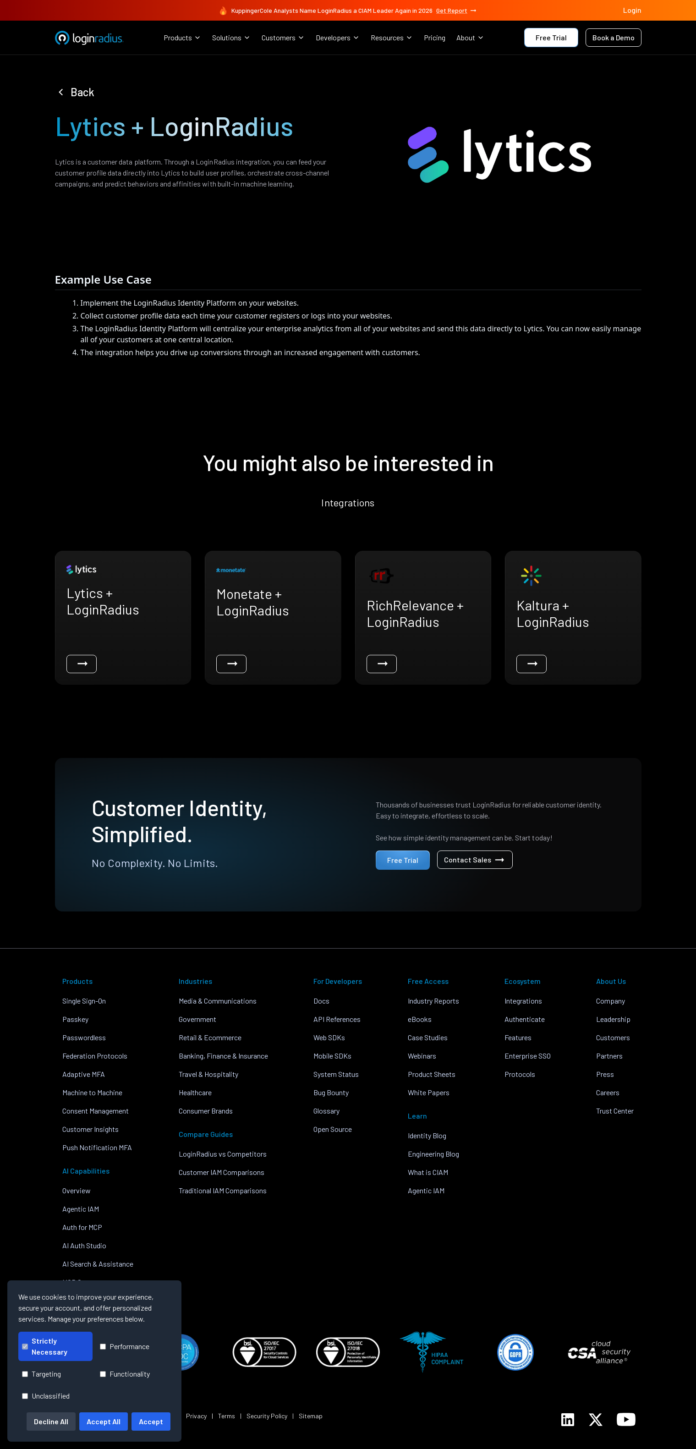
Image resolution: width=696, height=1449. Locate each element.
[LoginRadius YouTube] (626, 1419)
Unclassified (46, 1395)
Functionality (125, 1373)
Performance (124, 1346)
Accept (151, 1421)
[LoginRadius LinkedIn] (567, 1419)
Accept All (104, 1421)
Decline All (51, 1421)
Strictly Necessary (44, 1346)
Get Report (456, 10)
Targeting (41, 1373)
